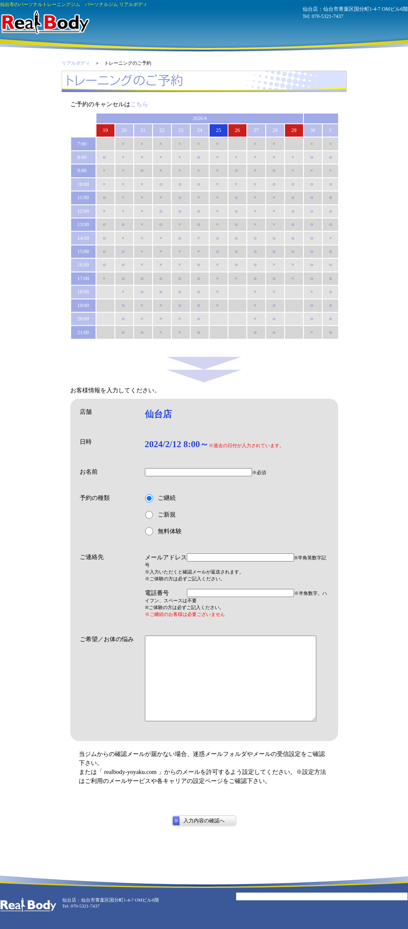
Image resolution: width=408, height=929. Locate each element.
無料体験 (163, 531)
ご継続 (160, 498)
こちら (139, 104)
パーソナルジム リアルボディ (45, 22)
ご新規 (160, 515)
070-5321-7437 (327, 16)
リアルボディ (76, 63)
